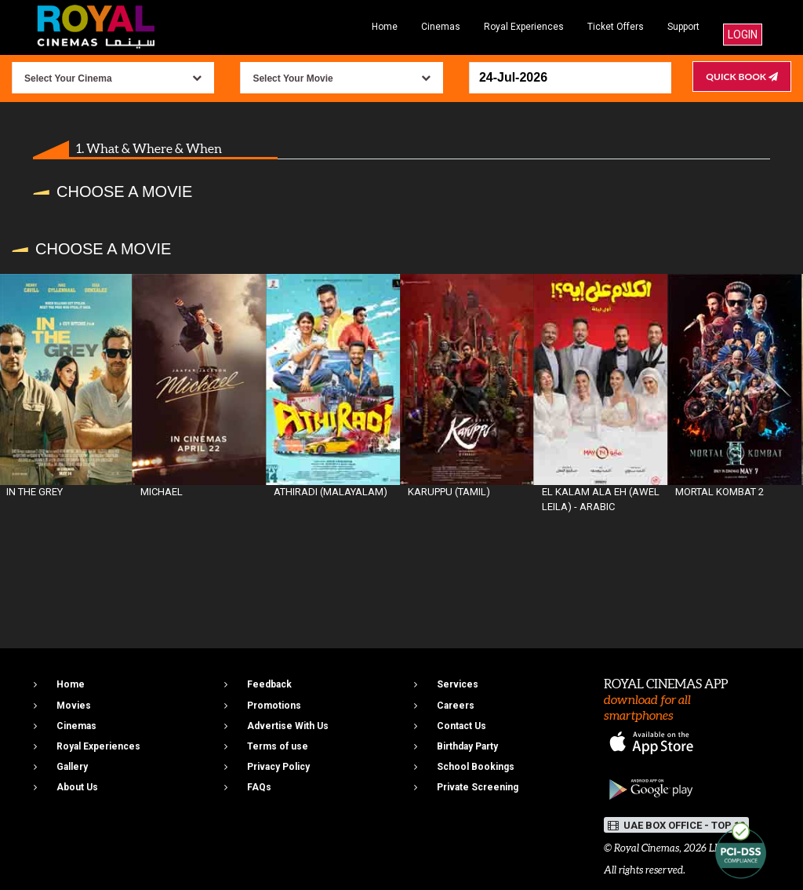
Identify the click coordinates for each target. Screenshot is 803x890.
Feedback (269, 684)
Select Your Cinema (68, 78)
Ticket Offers (615, 26)
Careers (455, 705)
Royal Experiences (524, 26)
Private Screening (477, 787)
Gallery (72, 766)
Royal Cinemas (646, 848)
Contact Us (461, 725)
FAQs (259, 787)
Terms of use (277, 746)
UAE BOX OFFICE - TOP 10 (676, 825)
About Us (77, 787)
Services (457, 684)
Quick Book (742, 76)
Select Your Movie (292, 78)
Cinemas (440, 26)
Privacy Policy (278, 766)
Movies (73, 705)
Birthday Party (467, 746)
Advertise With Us (288, 725)
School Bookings (475, 766)
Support (683, 26)
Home (385, 26)
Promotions (274, 705)
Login (743, 34)
